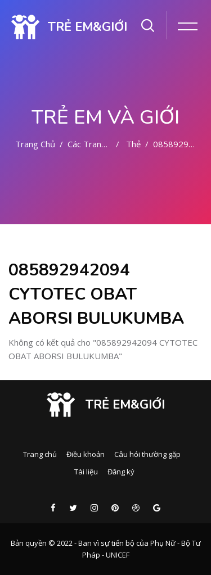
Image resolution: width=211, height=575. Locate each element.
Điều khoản (85, 454)
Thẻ (133, 144)
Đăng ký (120, 472)
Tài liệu (86, 472)
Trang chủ (35, 144)
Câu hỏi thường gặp (147, 454)
